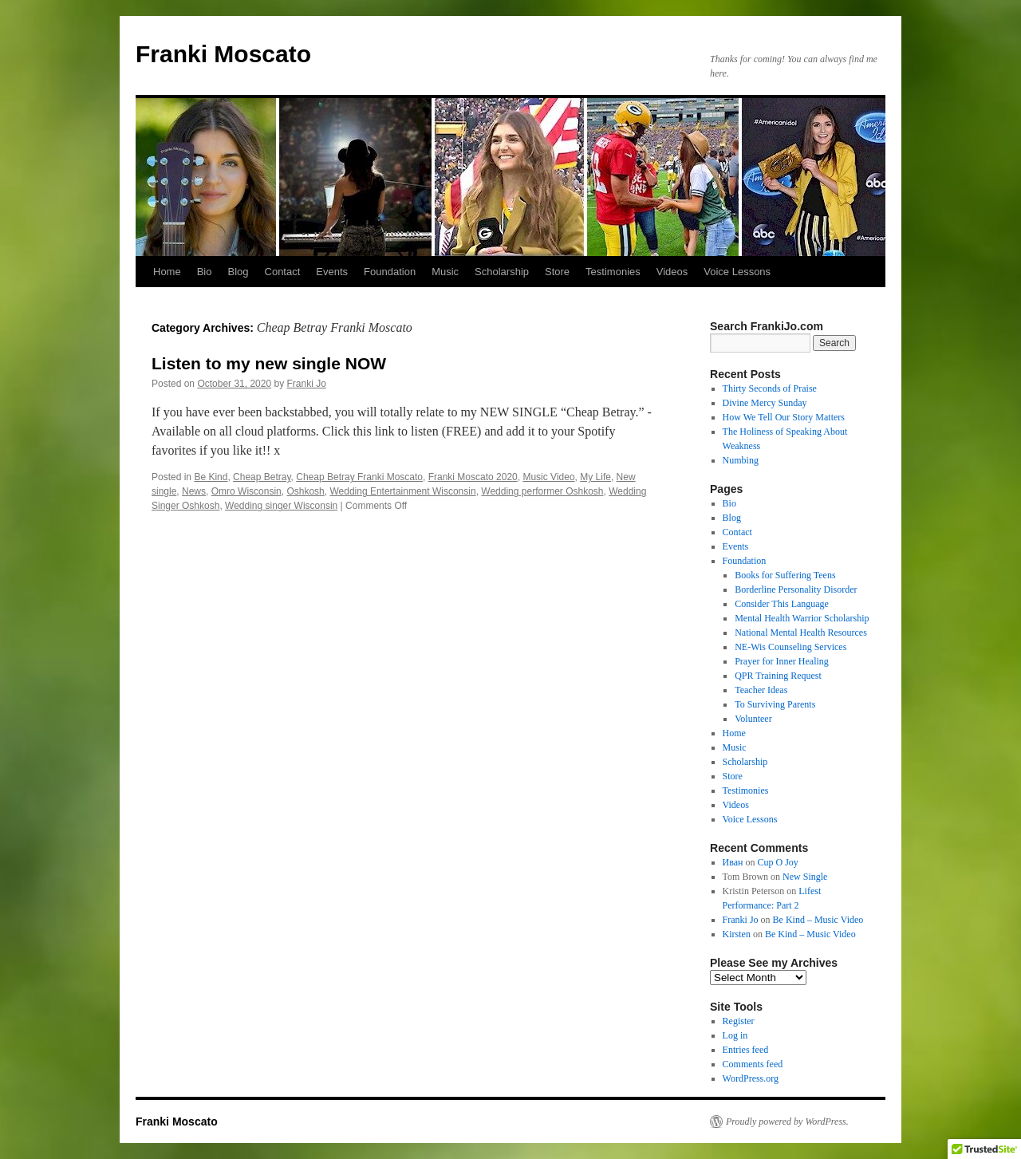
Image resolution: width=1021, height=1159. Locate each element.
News (194, 491)
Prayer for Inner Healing (782, 661)
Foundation (390, 272)
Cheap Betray (262, 477)
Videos (672, 272)
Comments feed (753, 1064)
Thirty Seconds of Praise (770, 388)
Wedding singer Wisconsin (281, 505)
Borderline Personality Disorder (796, 589)
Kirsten (737, 934)
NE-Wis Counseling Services (790, 646)
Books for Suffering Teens (785, 575)
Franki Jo (306, 383)
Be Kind (210, 477)
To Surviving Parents (775, 704)
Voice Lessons (737, 272)
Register (739, 1021)
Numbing (741, 460)
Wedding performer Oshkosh (542, 491)
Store (557, 272)
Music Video (548, 477)
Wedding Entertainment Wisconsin (402, 491)
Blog (237, 272)
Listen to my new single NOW (269, 363)
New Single (805, 876)
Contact (283, 272)
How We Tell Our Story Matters (784, 417)
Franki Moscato (223, 54)
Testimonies (613, 272)
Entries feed (746, 1049)
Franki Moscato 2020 (473, 477)
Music (445, 272)
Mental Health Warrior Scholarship (802, 618)
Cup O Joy (778, 862)
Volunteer (753, 718)
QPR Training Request (778, 675)
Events (332, 272)
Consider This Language (782, 603)
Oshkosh (305, 491)
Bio (204, 272)
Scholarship (502, 272)
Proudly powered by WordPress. (787, 1121)
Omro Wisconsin (246, 491)
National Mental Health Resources (801, 632)
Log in (735, 1035)
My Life (595, 477)
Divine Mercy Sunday (765, 402)
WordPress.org (751, 1078)
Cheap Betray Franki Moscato (359, 477)
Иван (733, 862)
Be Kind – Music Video (818, 919)
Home (167, 272)
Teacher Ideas (761, 690)
